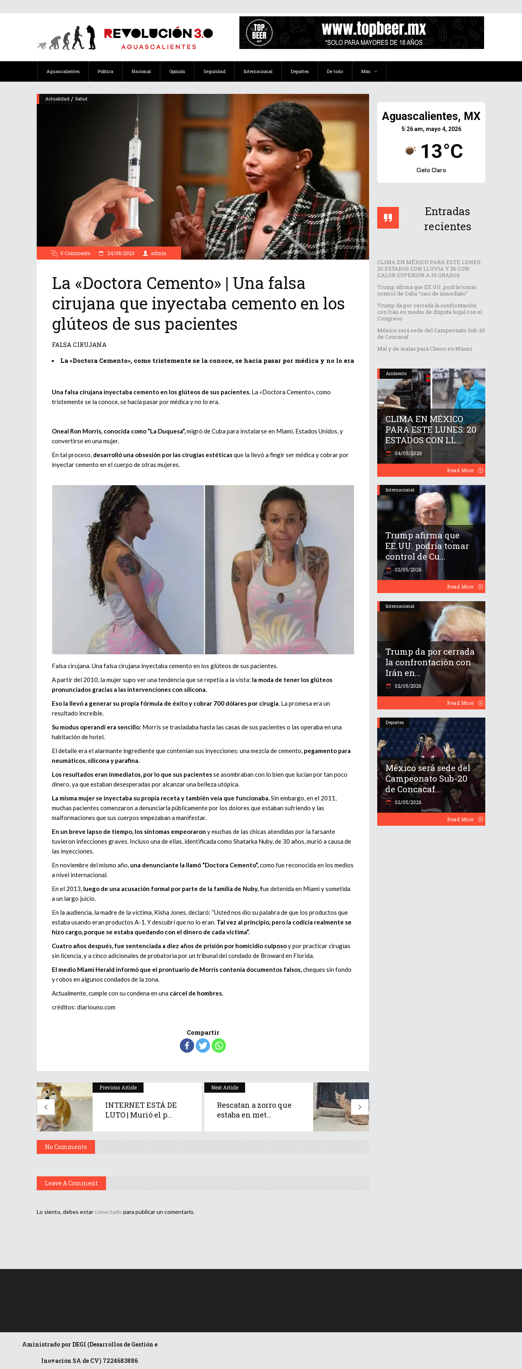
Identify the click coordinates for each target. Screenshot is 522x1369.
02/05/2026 (407, 569)
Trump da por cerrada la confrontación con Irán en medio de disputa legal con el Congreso (429, 312)
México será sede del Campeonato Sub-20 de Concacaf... (427, 778)
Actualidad (57, 99)
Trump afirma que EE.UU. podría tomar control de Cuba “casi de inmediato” (427, 290)
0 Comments (75, 253)
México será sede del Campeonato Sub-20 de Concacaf (431, 333)
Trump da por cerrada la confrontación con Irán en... (430, 662)
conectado (108, 1211)
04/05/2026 (408, 453)
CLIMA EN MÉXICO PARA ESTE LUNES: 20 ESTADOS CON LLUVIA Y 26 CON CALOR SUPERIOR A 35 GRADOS (429, 268)
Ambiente (396, 373)
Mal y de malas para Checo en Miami (424, 348)
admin (158, 253)
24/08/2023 (120, 253)
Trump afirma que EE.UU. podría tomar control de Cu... (427, 545)
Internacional (400, 490)
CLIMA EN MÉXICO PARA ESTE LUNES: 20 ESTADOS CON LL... (430, 429)
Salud (81, 99)
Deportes (395, 722)
